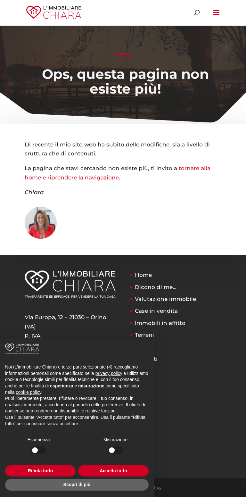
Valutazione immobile (165, 299)
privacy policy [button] (108, 373)
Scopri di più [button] (77, 484)
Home (143, 275)
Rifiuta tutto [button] (40, 470)
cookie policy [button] (28, 392)
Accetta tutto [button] (113, 470)
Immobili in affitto (160, 323)
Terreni (144, 335)
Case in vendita (156, 311)
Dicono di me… (155, 287)
